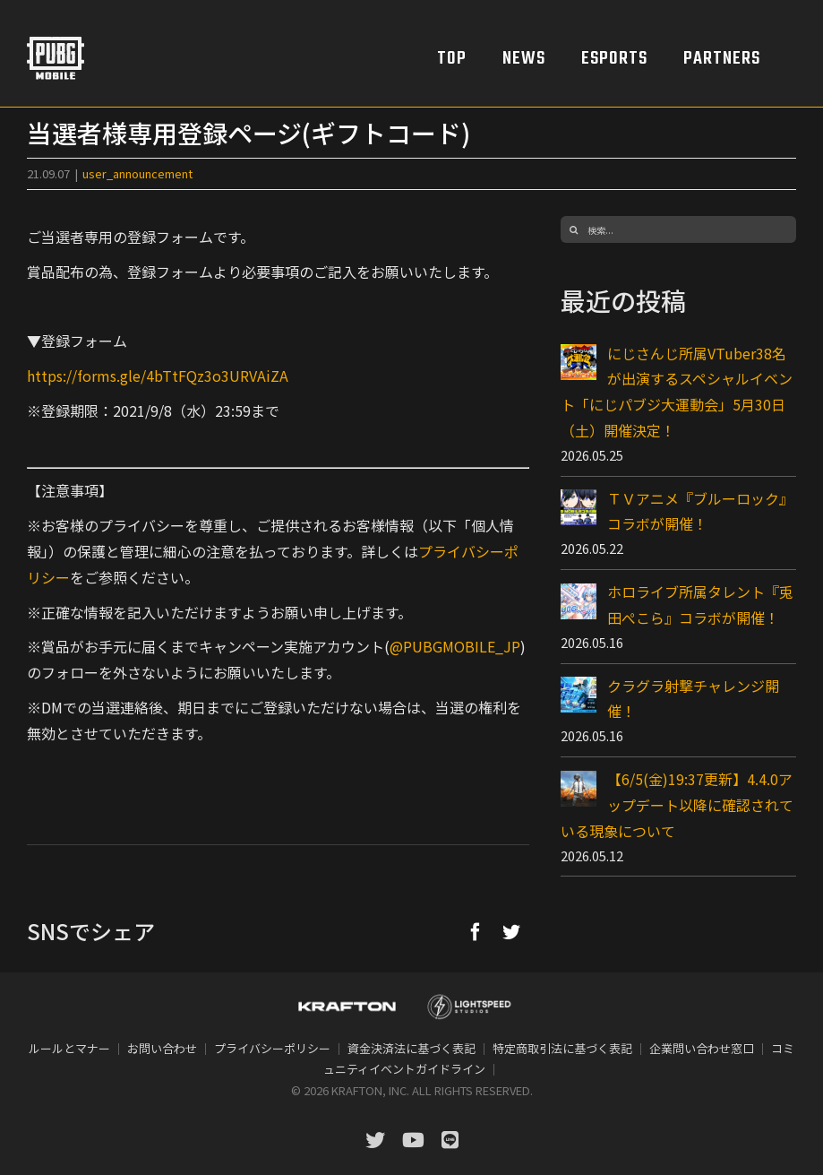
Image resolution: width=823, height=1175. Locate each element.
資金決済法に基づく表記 (411, 1048)
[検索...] (678, 229)
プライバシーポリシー (272, 1048)
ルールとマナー (69, 1048)
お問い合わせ (162, 1048)
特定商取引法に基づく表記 (562, 1048)
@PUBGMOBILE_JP (455, 646)
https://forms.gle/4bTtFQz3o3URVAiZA (157, 375)
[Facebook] (475, 931)
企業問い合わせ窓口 (701, 1048)
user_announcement (137, 173)
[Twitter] (511, 931)
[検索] (574, 229)
